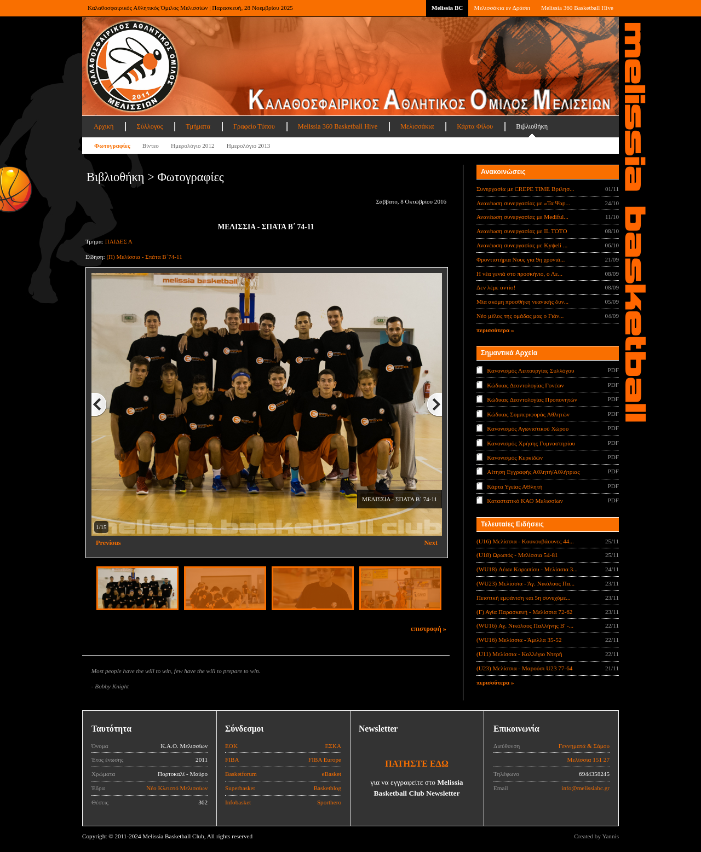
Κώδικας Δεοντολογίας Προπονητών (532, 399)
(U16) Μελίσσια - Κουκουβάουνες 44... (525, 541)
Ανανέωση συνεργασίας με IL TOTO (521, 231)
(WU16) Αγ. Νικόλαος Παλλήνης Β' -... (524, 625)
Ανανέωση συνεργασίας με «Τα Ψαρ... (523, 203)
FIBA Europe (324, 759)
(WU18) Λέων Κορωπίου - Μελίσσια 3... (527, 569)
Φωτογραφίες (112, 145)
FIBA (232, 759)
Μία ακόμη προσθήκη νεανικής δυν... (522, 301)
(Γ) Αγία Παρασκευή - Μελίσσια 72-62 (524, 611)
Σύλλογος (149, 126)
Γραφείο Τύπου (254, 126)
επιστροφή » (428, 629)
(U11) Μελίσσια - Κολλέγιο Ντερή (519, 654)
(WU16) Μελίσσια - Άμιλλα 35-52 (518, 639)
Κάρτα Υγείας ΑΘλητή (514, 486)
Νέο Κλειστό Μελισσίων (177, 788)
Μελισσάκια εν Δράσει (502, 7)
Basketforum (241, 773)
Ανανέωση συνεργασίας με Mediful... (522, 216)
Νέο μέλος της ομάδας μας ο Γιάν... (520, 315)
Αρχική (103, 126)
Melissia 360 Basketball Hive (577, 7)
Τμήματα (198, 126)
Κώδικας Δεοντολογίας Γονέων (525, 384)
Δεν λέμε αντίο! (495, 287)
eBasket (331, 773)
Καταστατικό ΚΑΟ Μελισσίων (525, 500)
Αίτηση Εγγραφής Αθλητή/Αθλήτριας (533, 471)
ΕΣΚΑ (333, 746)
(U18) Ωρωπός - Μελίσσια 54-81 (517, 555)
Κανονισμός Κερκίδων (515, 457)
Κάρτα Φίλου (475, 126)
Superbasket (240, 788)
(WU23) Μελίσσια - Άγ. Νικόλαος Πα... (525, 583)
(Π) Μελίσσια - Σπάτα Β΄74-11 (144, 256)
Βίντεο (150, 145)
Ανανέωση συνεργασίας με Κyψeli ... (521, 245)
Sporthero (329, 802)
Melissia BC (447, 7)
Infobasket (238, 802)
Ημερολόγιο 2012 (193, 145)
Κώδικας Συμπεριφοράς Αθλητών (528, 413)
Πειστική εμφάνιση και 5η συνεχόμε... (523, 597)
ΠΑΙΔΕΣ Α (119, 241)
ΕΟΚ (231, 746)
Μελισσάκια (417, 126)
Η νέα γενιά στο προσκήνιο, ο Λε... (519, 273)
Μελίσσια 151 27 (588, 759)
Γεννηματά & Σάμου (584, 746)
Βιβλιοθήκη (532, 126)
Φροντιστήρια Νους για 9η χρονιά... (520, 259)
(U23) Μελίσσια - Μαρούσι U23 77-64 (524, 668)
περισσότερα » (495, 330)
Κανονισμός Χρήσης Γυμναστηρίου (531, 442)
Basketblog (327, 788)
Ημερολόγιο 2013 (249, 145)
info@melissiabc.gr (585, 788)
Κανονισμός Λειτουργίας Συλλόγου (530, 370)
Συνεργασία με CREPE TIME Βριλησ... (525, 189)
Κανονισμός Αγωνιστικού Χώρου (527, 428)
